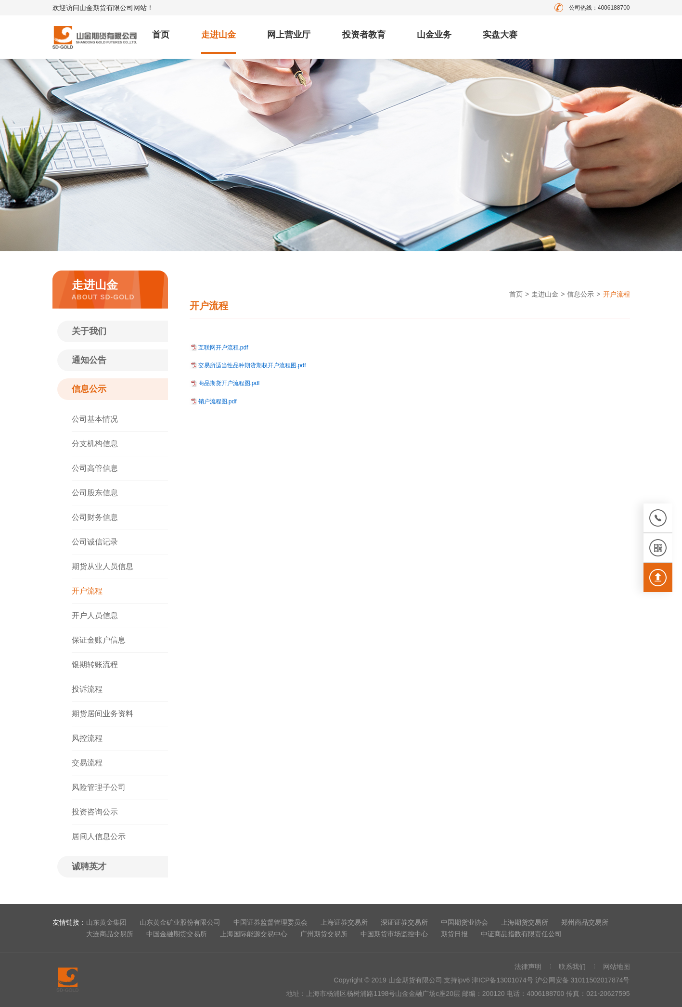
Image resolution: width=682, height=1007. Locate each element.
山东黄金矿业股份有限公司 (180, 922)
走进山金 (218, 34)
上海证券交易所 (344, 922)
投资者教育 (364, 34)
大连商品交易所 (109, 934)
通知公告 (89, 360)
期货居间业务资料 (102, 714)
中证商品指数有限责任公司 (521, 934)
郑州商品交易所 (584, 922)
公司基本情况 (95, 419)
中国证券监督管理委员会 (270, 922)
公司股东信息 (95, 493)
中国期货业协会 (464, 922)
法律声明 (528, 966)
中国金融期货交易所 (176, 934)
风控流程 (87, 738)
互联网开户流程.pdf (223, 347)
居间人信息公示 (99, 836)
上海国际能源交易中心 (253, 934)
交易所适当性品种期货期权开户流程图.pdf (252, 365)
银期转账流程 (95, 664)
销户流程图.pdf (217, 401)
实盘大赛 (500, 34)
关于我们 (89, 331)
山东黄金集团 (106, 922)
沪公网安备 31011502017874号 (582, 980)
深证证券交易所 (404, 922)
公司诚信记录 (95, 542)
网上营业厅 (288, 34)
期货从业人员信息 (102, 566)
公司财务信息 (95, 517)
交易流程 (87, 763)
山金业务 (434, 34)
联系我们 (572, 966)
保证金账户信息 (99, 640)
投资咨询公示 (95, 812)
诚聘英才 (89, 866)
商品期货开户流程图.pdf (229, 383)
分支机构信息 (95, 443)
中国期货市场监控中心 (394, 934)
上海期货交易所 (524, 922)
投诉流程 (87, 689)
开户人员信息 (95, 615)
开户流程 (87, 591)
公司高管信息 (95, 468)
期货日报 (454, 934)
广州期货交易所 (323, 934)
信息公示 (89, 389)
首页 (160, 34)
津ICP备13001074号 (503, 980)
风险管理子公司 (99, 787)
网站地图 (616, 966)
